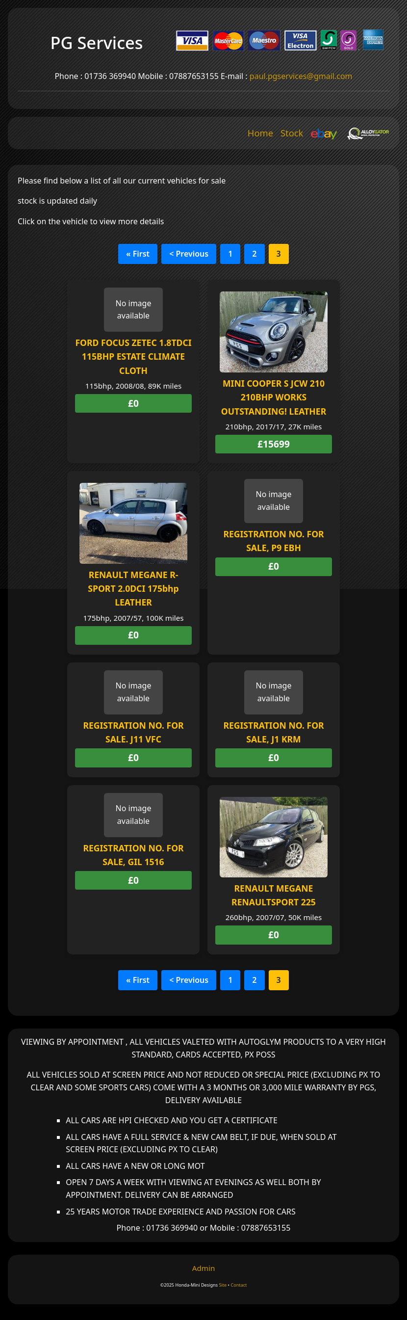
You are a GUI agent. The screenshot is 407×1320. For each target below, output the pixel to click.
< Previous (188, 253)
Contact (238, 1285)
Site (223, 1285)
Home (260, 133)
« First (138, 253)
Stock (292, 133)
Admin (203, 1268)
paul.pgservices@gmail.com (301, 76)
